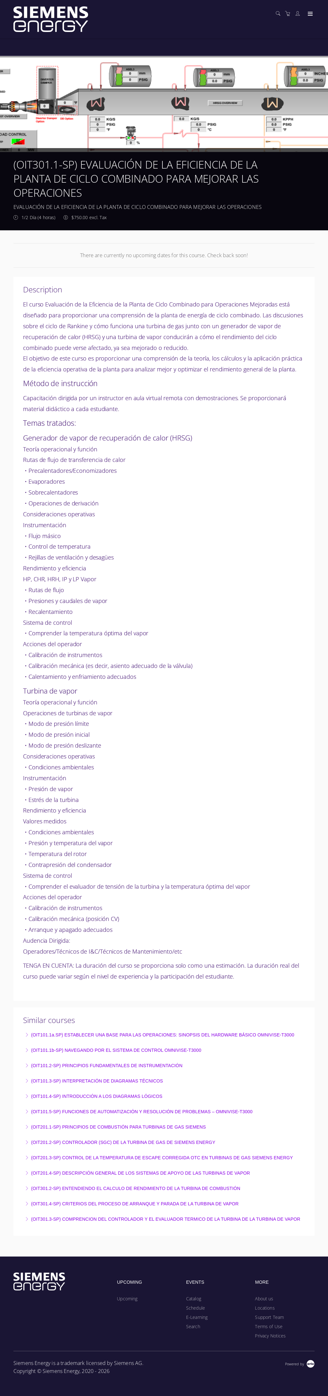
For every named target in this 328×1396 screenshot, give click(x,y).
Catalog (193, 1299)
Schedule (195, 1308)
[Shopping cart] (289, 14)
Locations (265, 1308)
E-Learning (197, 1317)
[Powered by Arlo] (300, 1363)
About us (264, 1299)
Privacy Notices (270, 1336)
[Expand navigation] (310, 14)
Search (193, 1326)
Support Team (269, 1317)
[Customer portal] (299, 13)
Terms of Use (269, 1326)
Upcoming (127, 1299)
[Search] (279, 14)
